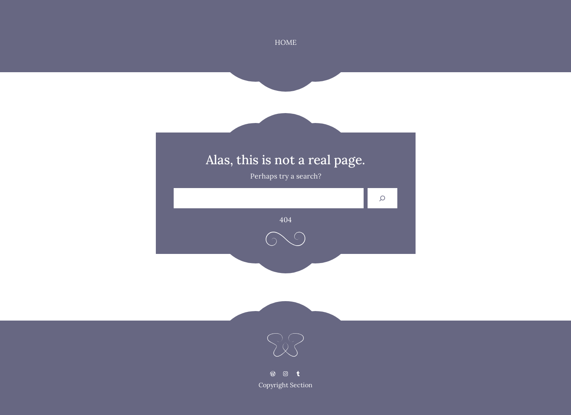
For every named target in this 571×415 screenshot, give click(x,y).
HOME (286, 42)
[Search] (382, 198)
